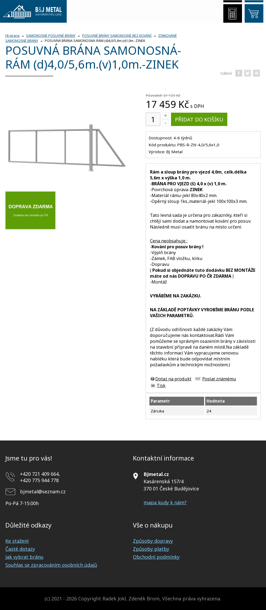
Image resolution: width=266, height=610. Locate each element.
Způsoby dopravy (153, 541)
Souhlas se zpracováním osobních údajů (51, 565)
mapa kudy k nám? (165, 502)
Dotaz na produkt (173, 379)
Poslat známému (219, 379)
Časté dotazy (20, 549)
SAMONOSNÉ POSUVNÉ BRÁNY (51, 35)
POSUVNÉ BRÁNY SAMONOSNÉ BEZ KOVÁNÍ (117, 35)
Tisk (161, 385)
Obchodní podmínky (156, 557)
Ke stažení (17, 541)
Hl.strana (12, 35)
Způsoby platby (151, 549)
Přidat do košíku (199, 119)
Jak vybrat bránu (24, 557)
